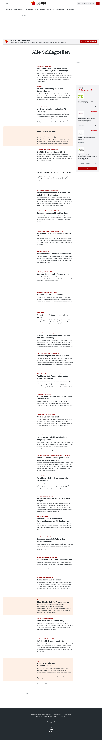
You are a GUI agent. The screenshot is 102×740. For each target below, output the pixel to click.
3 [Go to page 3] (37, 684)
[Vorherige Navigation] (2, 9)
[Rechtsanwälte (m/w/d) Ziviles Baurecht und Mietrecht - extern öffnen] (95, 125)
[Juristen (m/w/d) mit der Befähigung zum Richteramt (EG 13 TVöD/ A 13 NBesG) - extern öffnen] (95, 163)
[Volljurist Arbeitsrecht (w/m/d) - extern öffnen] (95, 142)
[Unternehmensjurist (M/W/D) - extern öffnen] (95, 106)
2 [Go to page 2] (33, 684)
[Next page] (52, 684)
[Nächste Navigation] (99, 9)
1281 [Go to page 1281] (45, 684)
